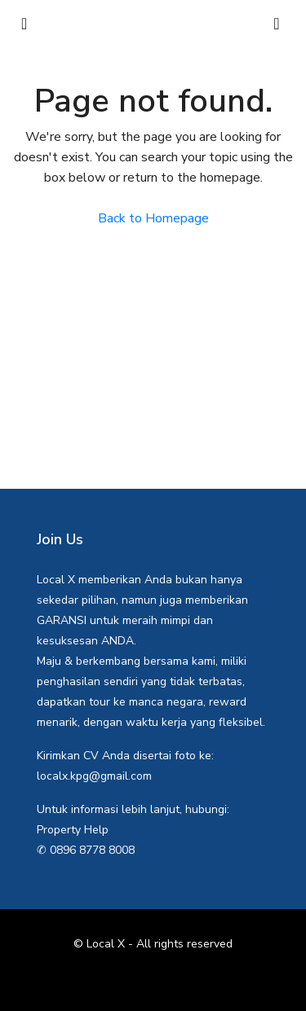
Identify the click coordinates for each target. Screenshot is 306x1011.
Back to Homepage (153, 218)
